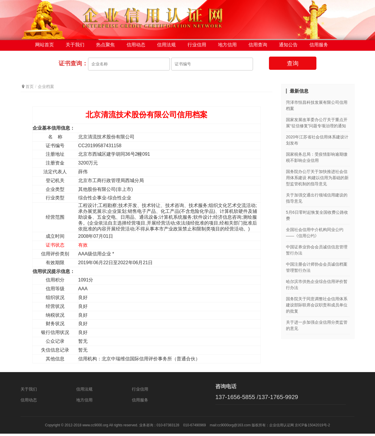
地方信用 (227, 46)
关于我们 (75, 46)
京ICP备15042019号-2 (312, 427)
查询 (293, 65)
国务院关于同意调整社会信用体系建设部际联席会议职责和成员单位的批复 (316, 307)
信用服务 (318, 46)
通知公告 (288, 46)
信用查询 (257, 46)
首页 (29, 88)
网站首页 (44, 46)
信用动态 (136, 46)
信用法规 (166, 46)
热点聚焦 (105, 46)
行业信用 (197, 46)
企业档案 (46, 88)
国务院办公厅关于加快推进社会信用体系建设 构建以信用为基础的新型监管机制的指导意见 (317, 180)
